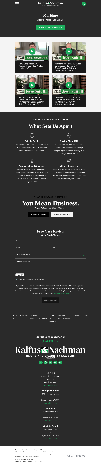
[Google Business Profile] (50, 362)
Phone (18, 248)
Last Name (55, 241)
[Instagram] (46, 362)
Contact (85, 315)
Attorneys (24, 315)
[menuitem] (18, 461)
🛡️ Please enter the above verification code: (30, 279)
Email (53, 248)
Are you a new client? (23, 254)
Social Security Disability (52, 318)
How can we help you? (23, 261)
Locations (75, 315)
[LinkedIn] (55, 362)
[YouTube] (60, 362)
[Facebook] (41, 362)
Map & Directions (50, 385)
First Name (19, 241)
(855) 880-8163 (50, 340)
